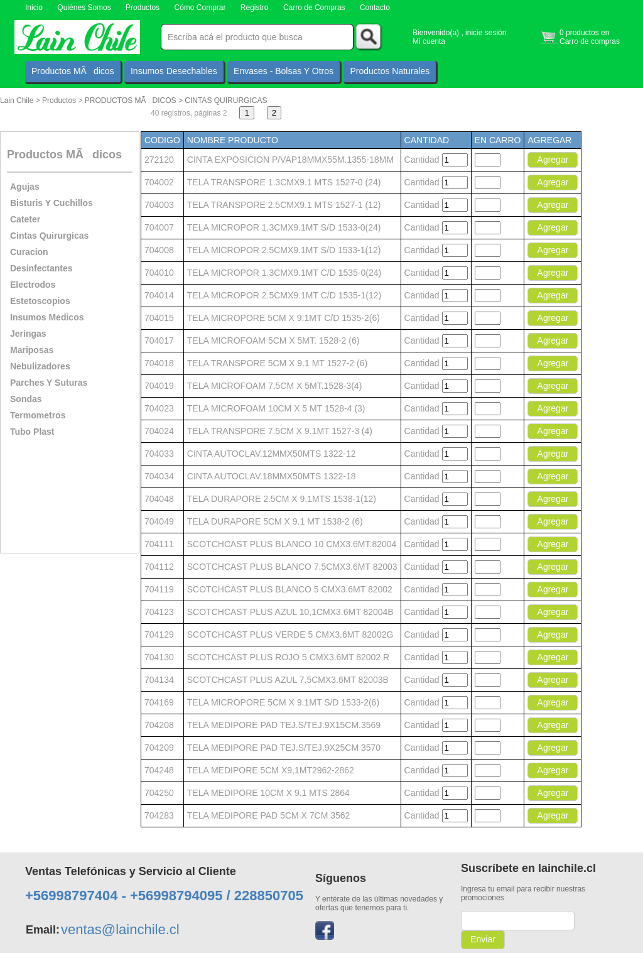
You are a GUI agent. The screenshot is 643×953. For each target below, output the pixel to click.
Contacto (375, 7)
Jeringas (28, 334)
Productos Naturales (390, 71)
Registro (254, 7)
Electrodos (32, 285)
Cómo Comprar (199, 7)
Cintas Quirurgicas (49, 236)
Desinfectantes (41, 268)
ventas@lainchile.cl (120, 929)
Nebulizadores (40, 366)
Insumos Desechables (174, 71)
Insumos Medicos (47, 317)
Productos (142, 7)
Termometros (37, 415)
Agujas (25, 187)
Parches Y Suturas (48, 383)
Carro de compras (589, 41)
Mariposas (31, 350)
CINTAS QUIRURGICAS (226, 100)
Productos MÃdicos (72, 71)
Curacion (29, 252)
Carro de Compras (314, 7)
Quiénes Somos (84, 7)
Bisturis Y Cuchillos (51, 203)
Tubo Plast (32, 432)
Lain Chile (16, 100)
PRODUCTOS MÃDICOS (130, 100)
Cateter (25, 219)
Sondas (26, 399)
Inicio (34, 7)
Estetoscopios (40, 301)
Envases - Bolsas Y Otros (283, 71)
